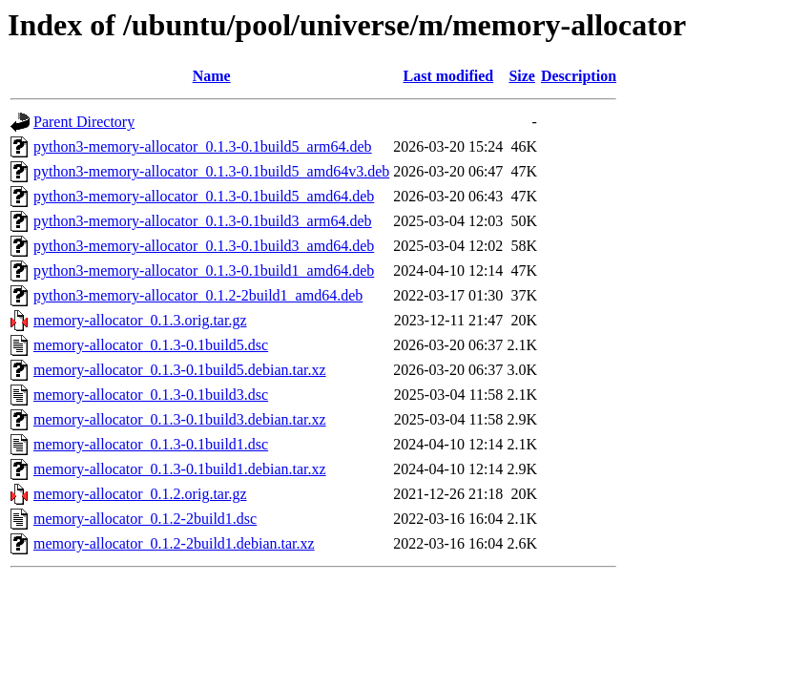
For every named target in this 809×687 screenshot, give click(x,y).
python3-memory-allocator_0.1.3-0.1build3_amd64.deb (203, 246)
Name (212, 76)
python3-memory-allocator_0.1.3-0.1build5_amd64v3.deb (211, 171)
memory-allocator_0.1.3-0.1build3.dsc (150, 394)
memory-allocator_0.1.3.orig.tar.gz (139, 320)
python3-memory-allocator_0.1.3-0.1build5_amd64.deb (203, 196)
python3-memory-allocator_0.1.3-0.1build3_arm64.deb (202, 221)
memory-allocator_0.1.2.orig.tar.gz (139, 494)
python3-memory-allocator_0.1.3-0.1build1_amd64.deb (203, 270)
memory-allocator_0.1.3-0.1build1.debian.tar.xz (179, 469)
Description (578, 76)
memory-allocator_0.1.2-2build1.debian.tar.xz (174, 543)
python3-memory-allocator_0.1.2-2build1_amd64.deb (198, 295)
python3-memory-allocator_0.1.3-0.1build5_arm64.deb (202, 146)
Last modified (448, 76)
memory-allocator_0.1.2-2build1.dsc (145, 518)
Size (521, 76)
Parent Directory (84, 122)
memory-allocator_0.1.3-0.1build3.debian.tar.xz (179, 419)
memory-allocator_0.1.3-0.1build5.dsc (150, 345)
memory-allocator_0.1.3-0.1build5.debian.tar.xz (179, 370)
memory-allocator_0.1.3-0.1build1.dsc (150, 444)
